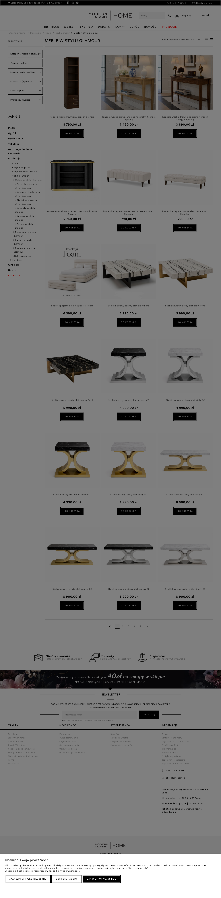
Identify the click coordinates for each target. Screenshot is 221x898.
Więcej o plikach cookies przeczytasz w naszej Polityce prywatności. (42, 871)
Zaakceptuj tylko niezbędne (27, 879)
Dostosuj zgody (67, 879)
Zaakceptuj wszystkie (101, 879)
